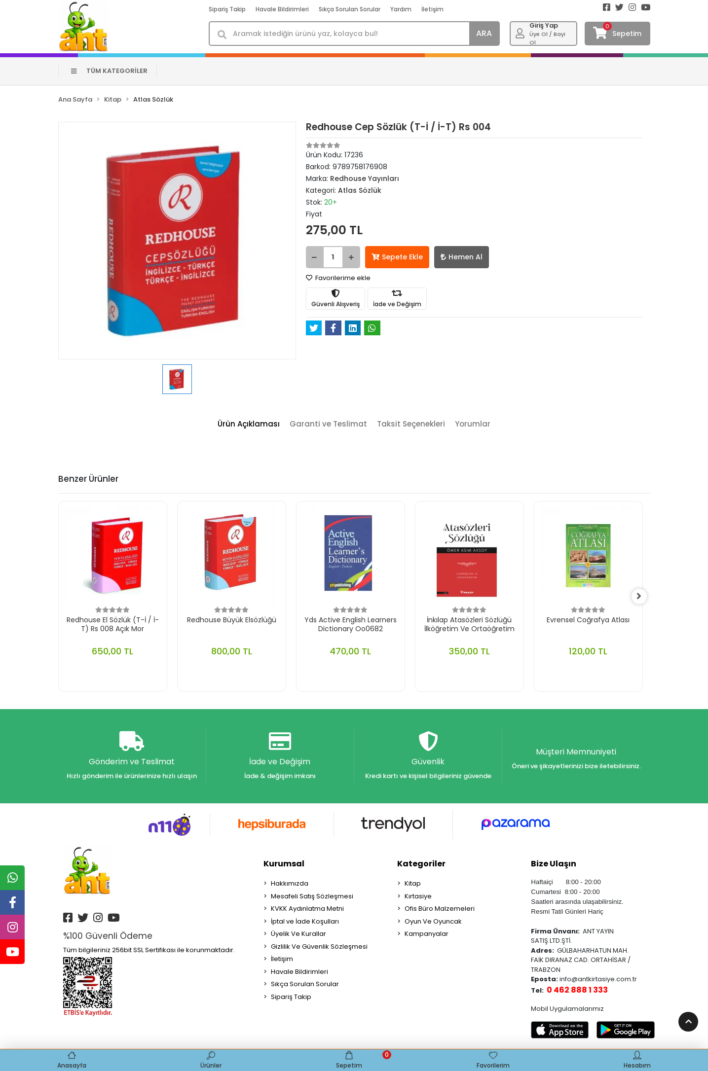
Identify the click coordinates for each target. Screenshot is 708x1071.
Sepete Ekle (397, 257)
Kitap (413, 884)
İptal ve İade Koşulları (305, 922)
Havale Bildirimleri (282, 9)
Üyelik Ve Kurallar (298, 934)
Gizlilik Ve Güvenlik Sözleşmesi (319, 947)
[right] (643, 596)
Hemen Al (462, 257)
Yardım (400, 9)
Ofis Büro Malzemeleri (440, 909)
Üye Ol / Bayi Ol (547, 38)
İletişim (432, 9)
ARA (484, 33)
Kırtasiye (418, 896)
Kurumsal (283, 864)
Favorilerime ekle (338, 278)
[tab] (249, 424)
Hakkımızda (289, 884)
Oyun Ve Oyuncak (433, 922)
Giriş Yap (543, 25)
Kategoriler (421, 864)
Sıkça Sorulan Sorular (349, 9)
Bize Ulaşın (553, 864)
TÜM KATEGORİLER (109, 70)
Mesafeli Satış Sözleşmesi (312, 896)
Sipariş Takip (227, 9)
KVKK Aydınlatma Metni (307, 909)
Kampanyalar (426, 934)
